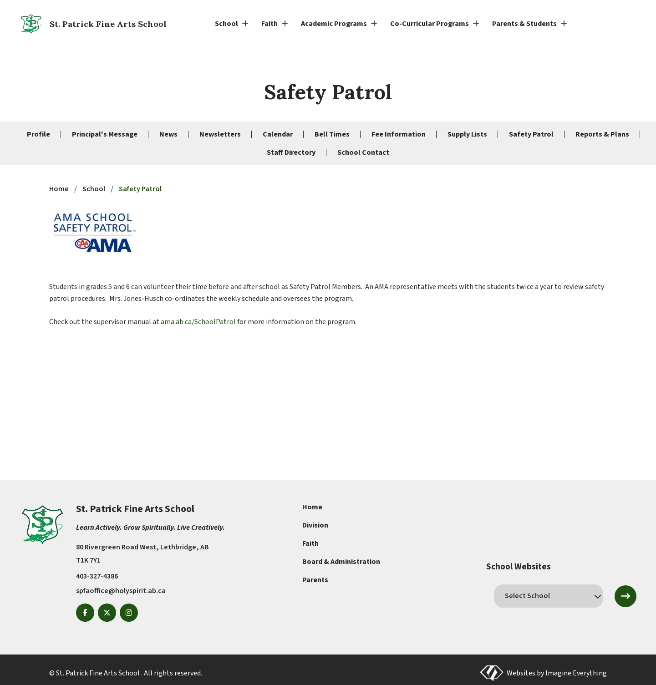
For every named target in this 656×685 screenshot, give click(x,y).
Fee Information (398, 134)
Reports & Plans (602, 134)
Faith (310, 543)
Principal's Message (104, 134)
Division (315, 525)
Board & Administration (341, 562)
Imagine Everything (576, 673)
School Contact (363, 152)
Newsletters (220, 134)
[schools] (548, 595)
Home (312, 507)
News (168, 134)
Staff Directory (291, 152)
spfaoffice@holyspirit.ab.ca (121, 591)
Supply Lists (467, 134)
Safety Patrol (531, 134)
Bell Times (332, 134)
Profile (38, 134)
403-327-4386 (97, 576)
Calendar (278, 134)
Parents (315, 580)
